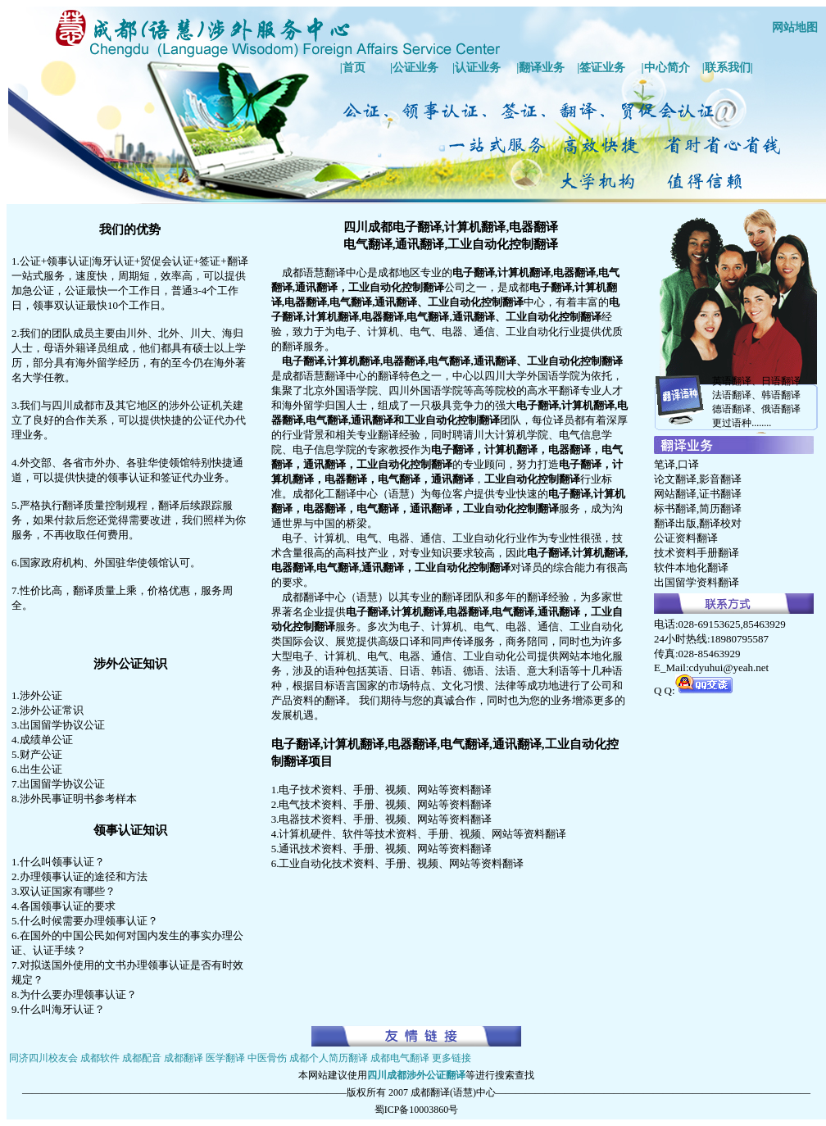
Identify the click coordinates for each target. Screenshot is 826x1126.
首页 (354, 67)
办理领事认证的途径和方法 (84, 876)
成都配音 (141, 1058)
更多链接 (451, 1058)
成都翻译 (183, 1058)
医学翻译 (225, 1058)
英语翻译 (731, 381)
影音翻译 (720, 479)
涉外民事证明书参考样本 (78, 798)
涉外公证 (41, 695)
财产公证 (41, 754)
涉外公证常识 (52, 710)
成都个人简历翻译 (328, 1058)
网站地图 (795, 27)
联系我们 (728, 67)
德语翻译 (731, 409)
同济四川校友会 (43, 1058)
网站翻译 (675, 494)
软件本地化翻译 (691, 567)
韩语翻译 (781, 395)
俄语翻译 (781, 409)
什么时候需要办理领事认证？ (89, 921)
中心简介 (667, 67)
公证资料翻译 (686, 538)
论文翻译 (675, 479)
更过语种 (731, 423)
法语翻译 (731, 395)
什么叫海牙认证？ (62, 1009)
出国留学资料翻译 (696, 582)
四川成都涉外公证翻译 (416, 1075)
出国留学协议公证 (62, 725)
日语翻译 (781, 381)
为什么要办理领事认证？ (78, 994)
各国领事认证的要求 (68, 906)
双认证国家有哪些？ (68, 891)
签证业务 (602, 67)
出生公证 (41, 769)
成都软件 (100, 1058)
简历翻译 (720, 508)
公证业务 (415, 67)
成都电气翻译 (399, 1058)
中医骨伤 (267, 1058)
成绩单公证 (46, 739)
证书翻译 (720, 494)
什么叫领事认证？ (62, 862)
